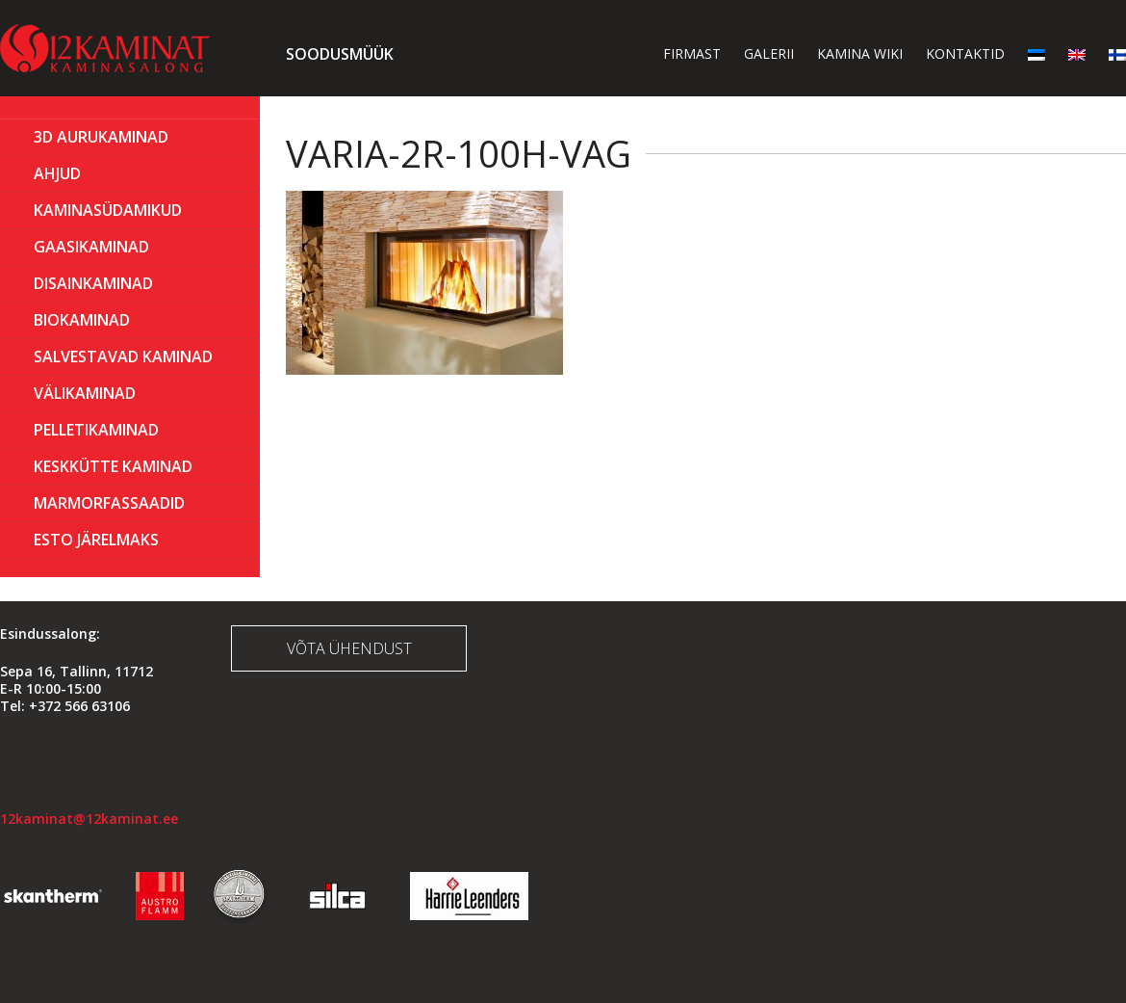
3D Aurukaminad (101, 136)
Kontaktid (965, 53)
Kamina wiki (860, 53)
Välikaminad (85, 393)
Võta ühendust (349, 648)
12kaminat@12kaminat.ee (89, 818)
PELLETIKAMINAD (96, 429)
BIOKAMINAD (82, 319)
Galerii (769, 53)
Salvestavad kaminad (123, 356)
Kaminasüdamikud (108, 210)
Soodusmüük (340, 54)
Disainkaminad (93, 283)
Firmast (692, 53)
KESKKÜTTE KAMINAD (113, 466)
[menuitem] (1036, 53)
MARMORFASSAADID (109, 503)
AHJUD (57, 173)
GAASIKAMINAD (91, 246)
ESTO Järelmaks (96, 539)
